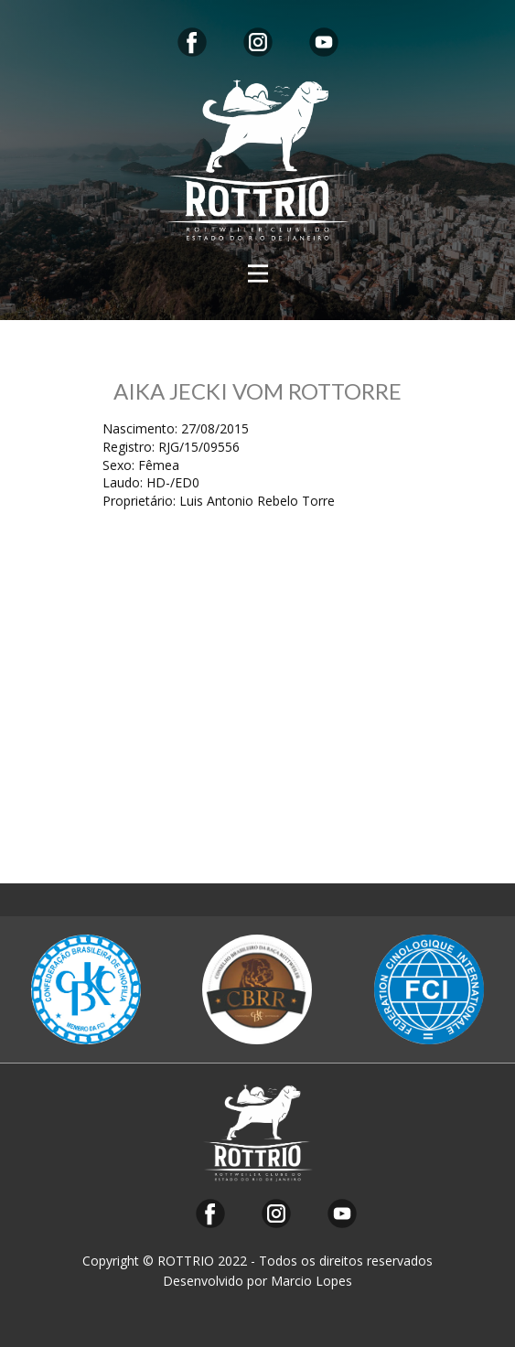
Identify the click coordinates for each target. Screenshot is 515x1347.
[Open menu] (258, 273)
